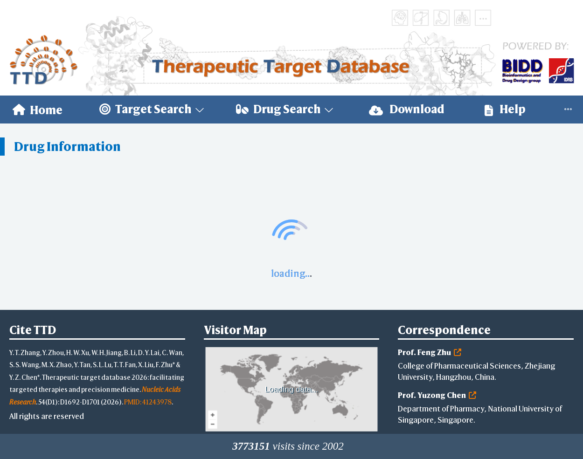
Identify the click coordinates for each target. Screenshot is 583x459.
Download (406, 109)
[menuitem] (37, 109)
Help (505, 109)
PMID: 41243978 (148, 402)
